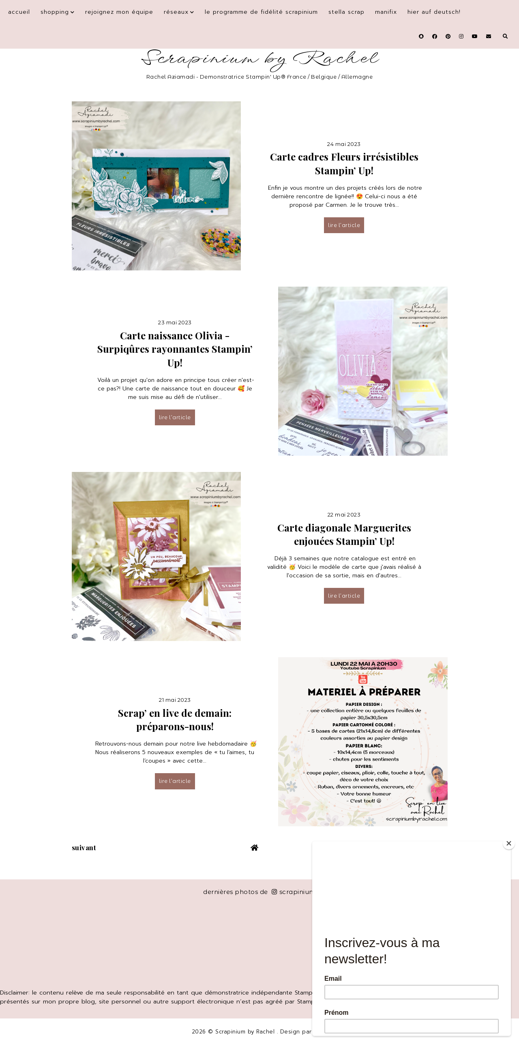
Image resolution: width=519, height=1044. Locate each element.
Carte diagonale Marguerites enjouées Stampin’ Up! (344, 534)
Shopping (55, 12)
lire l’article (344, 225)
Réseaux (176, 12)
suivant (84, 847)
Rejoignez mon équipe (119, 12)
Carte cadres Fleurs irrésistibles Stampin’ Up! (344, 163)
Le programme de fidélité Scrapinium (261, 12)
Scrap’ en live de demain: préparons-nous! (175, 719)
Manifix (386, 12)
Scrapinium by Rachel (260, 58)
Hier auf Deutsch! (434, 12)
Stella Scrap (346, 12)
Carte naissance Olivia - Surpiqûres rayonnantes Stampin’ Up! (175, 349)
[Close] (509, 843)
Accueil (19, 12)
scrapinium (294, 892)
